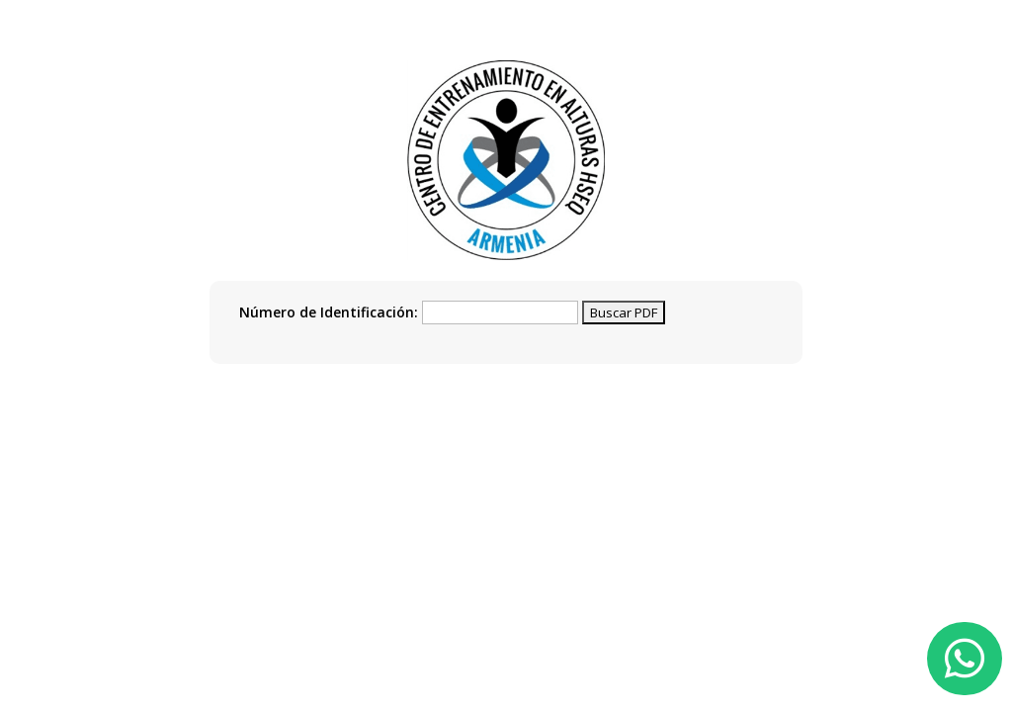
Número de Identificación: (328, 312)
